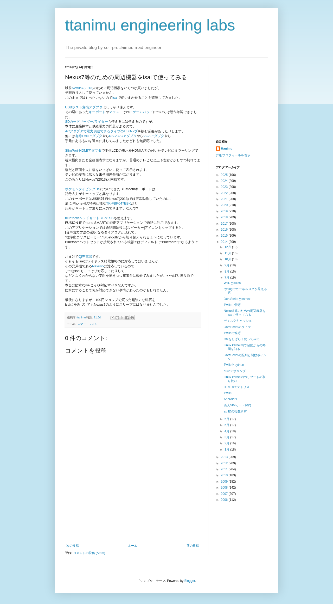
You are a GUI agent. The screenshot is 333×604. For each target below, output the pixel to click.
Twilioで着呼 (232, 305)
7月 (227, 277)
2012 (225, 463)
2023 (225, 187)
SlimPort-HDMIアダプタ (83, 150)
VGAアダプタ (153, 136)
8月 (227, 271)
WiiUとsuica (232, 283)
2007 (225, 494)
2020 (225, 205)
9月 (227, 265)
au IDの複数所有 (235, 411)
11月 (228, 253)
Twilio (228, 393)
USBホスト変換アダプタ (84, 107)
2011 (225, 469)
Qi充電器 (85, 256)
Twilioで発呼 (232, 333)
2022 (225, 193)
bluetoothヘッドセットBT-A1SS (89, 218)
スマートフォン (87, 323)
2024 (225, 181)
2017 (225, 223)
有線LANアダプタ (88, 136)
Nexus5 (98, 266)
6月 (227, 419)
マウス (114, 112)
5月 (227, 425)
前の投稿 (193, 545)
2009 (225, 481)
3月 (227, 437)
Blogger (189, 581)
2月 (227, 443)
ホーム (132, 545)
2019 (225, 211)
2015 (225, 235)
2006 (225, 500)
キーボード (97, 112)
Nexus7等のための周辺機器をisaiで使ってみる (245, 312)
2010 (225, 475)
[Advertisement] (133, 504)
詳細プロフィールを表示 (233, 155)
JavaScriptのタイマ (237, 327)
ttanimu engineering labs (150, 25)
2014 (225, 242)
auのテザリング (235, 371)
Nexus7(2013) (82, 88)
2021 (225, 199)
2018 (225, 217)
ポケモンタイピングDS (82, 189)
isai (115, 98)
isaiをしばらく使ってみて (242, 339)
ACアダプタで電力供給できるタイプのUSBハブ (101, 131)
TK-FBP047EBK (118, 203)
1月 (227, 449)
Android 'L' (231, 399)
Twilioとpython (234, 365)
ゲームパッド (143, 112)
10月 (228, 259)
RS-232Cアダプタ (123, 136)
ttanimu (226, 148)
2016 (225, 229)
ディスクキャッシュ (238, 321)
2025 (225, 175)
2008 (225, 487)
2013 (225, 457)
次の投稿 (72, 545)
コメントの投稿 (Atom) (89, 553)
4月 (227, 431)
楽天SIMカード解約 (237, 405)
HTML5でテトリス (236, 387)
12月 (228, 247)
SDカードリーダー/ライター (86, 122)
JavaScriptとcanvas (237, 299)
